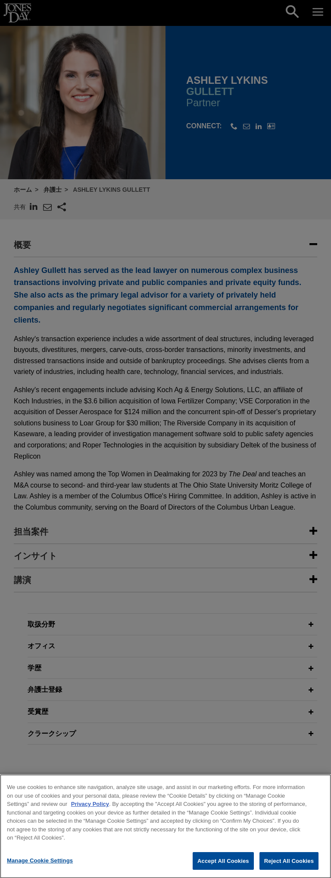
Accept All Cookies (223, 868)
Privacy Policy (90, 811)
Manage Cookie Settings (40, 868)
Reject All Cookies (289, 868)
